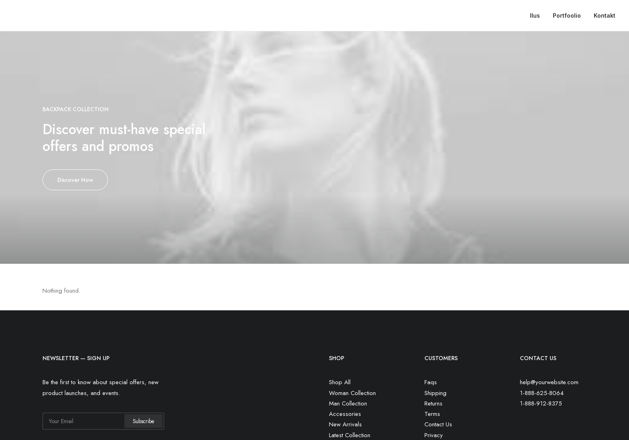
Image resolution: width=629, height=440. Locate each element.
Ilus (535, 15)
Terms (432, 413)
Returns (433, 403)
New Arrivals (345, 424)
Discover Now (75, 180)
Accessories (345, 413)
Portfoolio (567, 15)
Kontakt (604, 15)
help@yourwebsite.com (549, 382)
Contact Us (438, 424)
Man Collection (348, 403)
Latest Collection (349, 435)
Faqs (430, 382)
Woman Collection (352, 393)
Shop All (340, 382)
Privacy (433, 435)
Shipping (435, 393)
